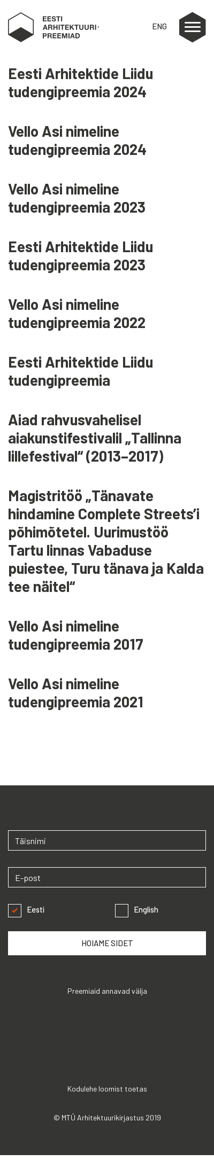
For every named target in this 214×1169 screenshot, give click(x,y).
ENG (159, 26)
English (136, 909)
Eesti (26, 909)
